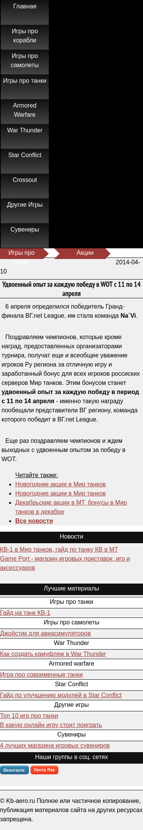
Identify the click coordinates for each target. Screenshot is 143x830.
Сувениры (25, 229)
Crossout (25, 180)
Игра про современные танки (41, 674)
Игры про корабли (25, 35)
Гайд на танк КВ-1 (25, 613)
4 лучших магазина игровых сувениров (55, 745)
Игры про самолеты (25, 60)
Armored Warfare (24, 110)
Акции (85, 252)
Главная (25, 6)
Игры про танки (25, 80)
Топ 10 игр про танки (29, 716)
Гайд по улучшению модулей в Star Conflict (61, 695)
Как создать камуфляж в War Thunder (53, 654)
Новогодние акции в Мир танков (60, 484)
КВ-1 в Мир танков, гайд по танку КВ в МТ (59, 549)
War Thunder (24, 130)
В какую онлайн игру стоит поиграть (51, 725)
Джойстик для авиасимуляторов (45, 633)
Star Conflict (24, 155)
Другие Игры (24, 204)
